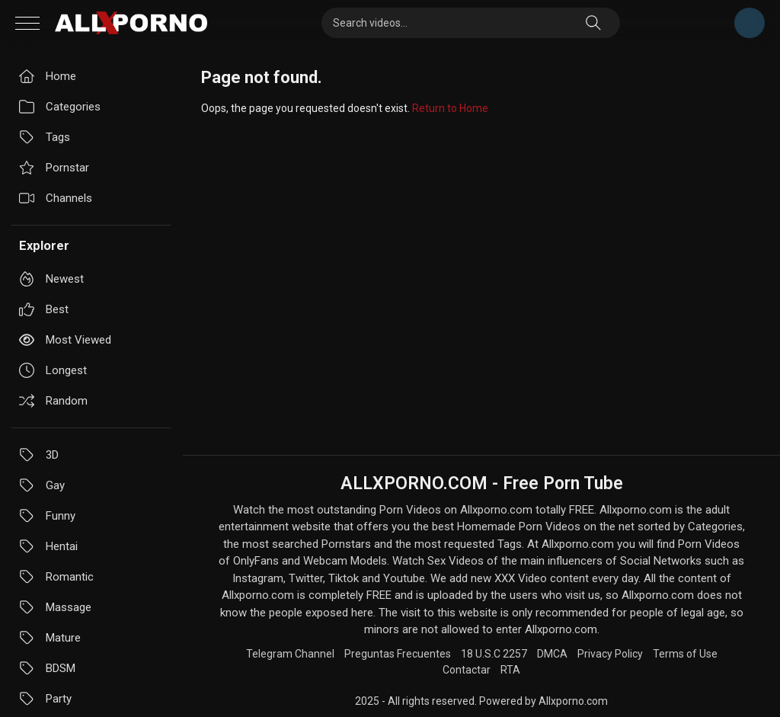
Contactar (467, 670)
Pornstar (54, 167)
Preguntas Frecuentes (397, 654)
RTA (510, 670)
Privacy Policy (610, 654)
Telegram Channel (749, 23)
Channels (55, 198)
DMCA (552, 654)
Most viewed (65, 339)
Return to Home (450, 108)
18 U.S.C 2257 (494, 654)
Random (53, 400)
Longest (53, 370)
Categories (60, 106)
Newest (51, 278)
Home (47, 76)
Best (44, 309)
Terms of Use (685, 654)
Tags (44, 137)
